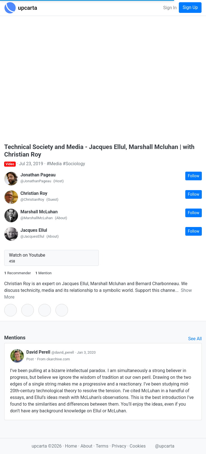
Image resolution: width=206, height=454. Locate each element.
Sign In (170, 7)
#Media (54, 163)
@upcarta (164, 446)
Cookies (138, 446)
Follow (193, 176)
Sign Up (190, 7)
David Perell (50, 352)
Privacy (119, 446)
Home (71, 446)
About (86, 446)
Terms (102, 446)
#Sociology (74, 163)
